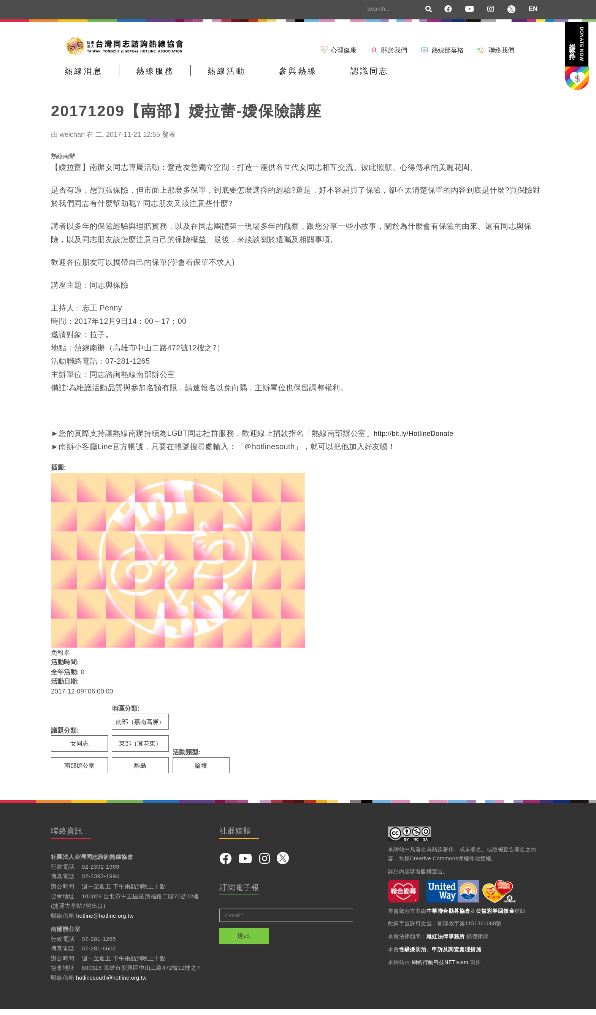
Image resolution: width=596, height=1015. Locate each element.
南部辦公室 (79, 770)
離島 (140, 770)
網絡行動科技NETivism (440, 968)
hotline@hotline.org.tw (106, 921)
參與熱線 (349, 77)
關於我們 (394, 50)
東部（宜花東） (140, 748)
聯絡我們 (501, 50)
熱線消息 (91, 77)
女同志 (79, 748)
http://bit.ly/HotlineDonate (418, 438)
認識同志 (436, 77)
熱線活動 (263, 77)
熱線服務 (177, 77)
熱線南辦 (64, 160)
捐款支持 (577, 44)
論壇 (202, 770)
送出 (244, 941)
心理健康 (344, 50)
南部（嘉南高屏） (141, 726)
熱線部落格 (447, 50)
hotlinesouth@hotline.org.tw (113, 983)
